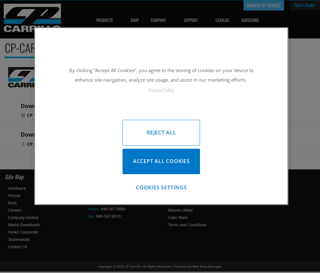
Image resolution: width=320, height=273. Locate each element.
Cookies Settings (161, 189)
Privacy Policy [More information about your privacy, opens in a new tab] (161, 89)
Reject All (161, 132)
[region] (161, 117)
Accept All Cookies (161, 162)
